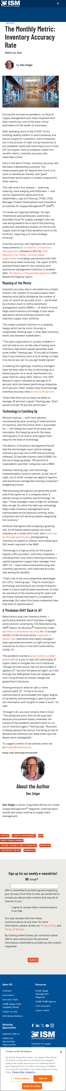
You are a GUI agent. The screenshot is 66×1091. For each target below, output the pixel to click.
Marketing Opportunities (9, 1026)
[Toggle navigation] (58, 4)
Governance (8, 995)
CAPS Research (42, 1005)
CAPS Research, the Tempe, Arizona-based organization (25, 254)
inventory (45, 845)
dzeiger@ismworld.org (18, 747)
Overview (7, 990)
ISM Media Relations (12, 1016)
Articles (5, 835)
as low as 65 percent (42, 391)
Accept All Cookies (32, 1086)
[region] (33, 1069)
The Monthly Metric (10, 850)
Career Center (42, 1010)
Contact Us (30, 1072)
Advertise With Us (11, 1033)
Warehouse (29, 850)
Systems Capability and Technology (18, 845)
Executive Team (10, 999)
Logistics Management (23, 835)
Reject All (43, 1078)
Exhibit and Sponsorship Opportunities (9, 1041)
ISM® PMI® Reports (45, 1001)
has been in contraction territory (21, 631)
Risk (41, 835)
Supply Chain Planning (12, 840)
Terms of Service (14, 929)
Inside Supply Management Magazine (42, 994)
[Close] (61, 1052)
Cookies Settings (21, 1078)
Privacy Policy (48, 925)
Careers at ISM (9, 1011)
